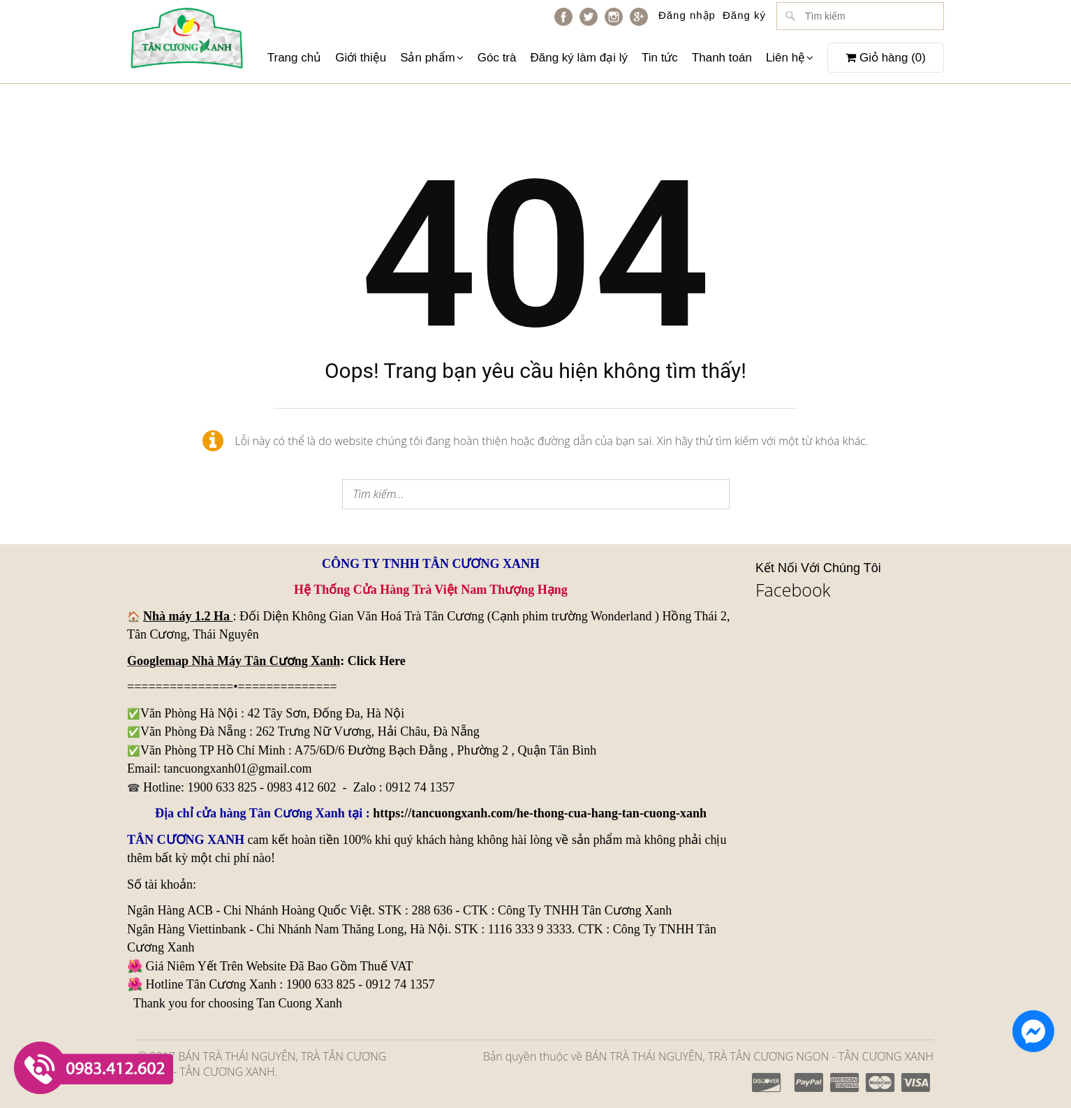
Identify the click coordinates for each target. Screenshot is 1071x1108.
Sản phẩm (432, 57)
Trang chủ (294, 57)
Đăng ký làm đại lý (578, 57)
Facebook (793, 590)
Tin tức (660, 57)
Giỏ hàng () (885, 57)
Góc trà (497, 57)
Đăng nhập (687, 15)
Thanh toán (722, 57)
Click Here (377, 661)
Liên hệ (789, 57)
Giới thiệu (360, 57)
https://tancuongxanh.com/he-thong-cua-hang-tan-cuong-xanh (540, 813)
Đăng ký (744, 15)
